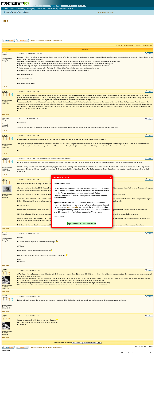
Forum (64, 6)
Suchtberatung (20, 9)
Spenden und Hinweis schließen (82, 224)
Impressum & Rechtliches (105, 12)
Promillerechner (41, 9)
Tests (12, 9)
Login (26, 12)
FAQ (19, 12)
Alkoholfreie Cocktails (66, 9)
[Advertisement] (45, 30)
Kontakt (81, 6)
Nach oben (5, 87)
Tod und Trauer (57, 40)
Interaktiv (56, 6)
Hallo (5, 20)
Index (6, 12)
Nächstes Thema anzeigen (144, 45)
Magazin (46, 6)
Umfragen (30, 9)
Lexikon (72, 6)
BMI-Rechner (52, 9)
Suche (13, 12)
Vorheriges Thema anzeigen (125, 45)
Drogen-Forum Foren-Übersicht (41, 40)
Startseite (37, 6)
